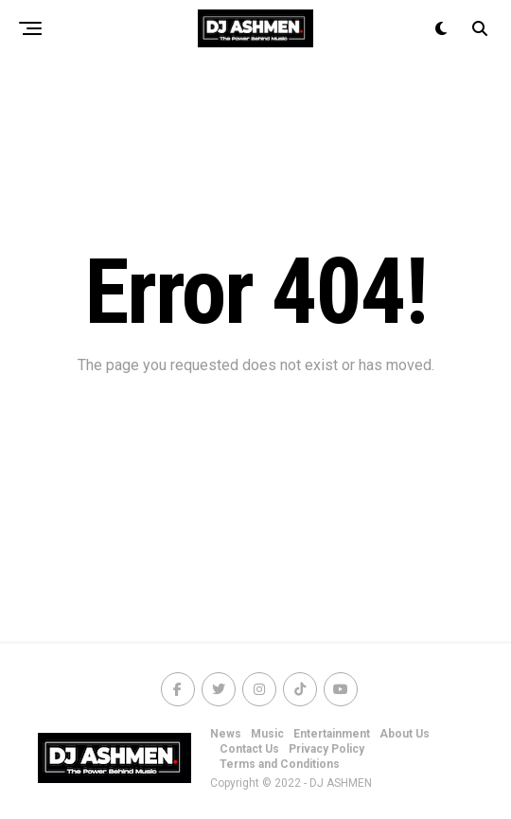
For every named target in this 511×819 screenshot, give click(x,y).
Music (267, 733)
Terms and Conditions (280, 764)
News (225, 733)
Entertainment (331, 733)
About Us (404, 733)
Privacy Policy (326, 749)
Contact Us (249, 749)
